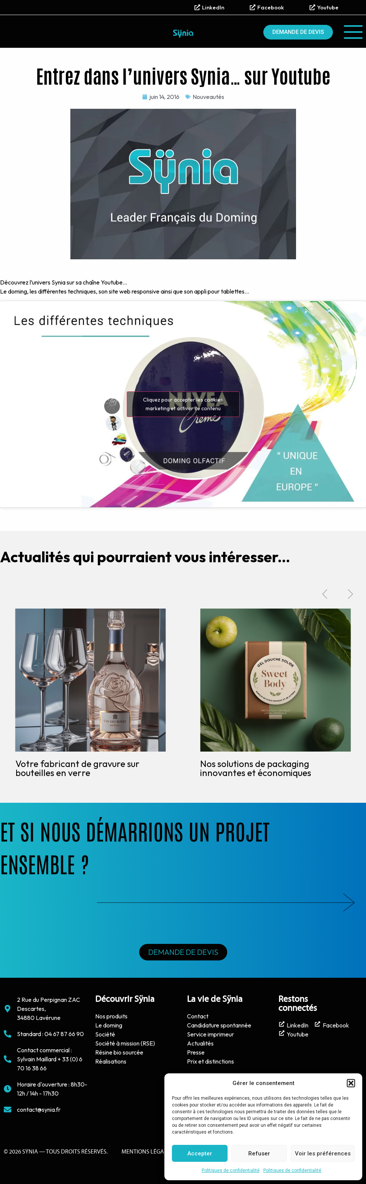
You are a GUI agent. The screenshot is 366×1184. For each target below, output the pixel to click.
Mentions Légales (147, 1152)
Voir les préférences (323, 1153)
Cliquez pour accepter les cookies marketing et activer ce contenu (183, 404)
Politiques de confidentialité (231, 1170)
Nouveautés (208, 96)
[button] (351, 1083)
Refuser (259, 1153)
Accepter (199, 1153)
